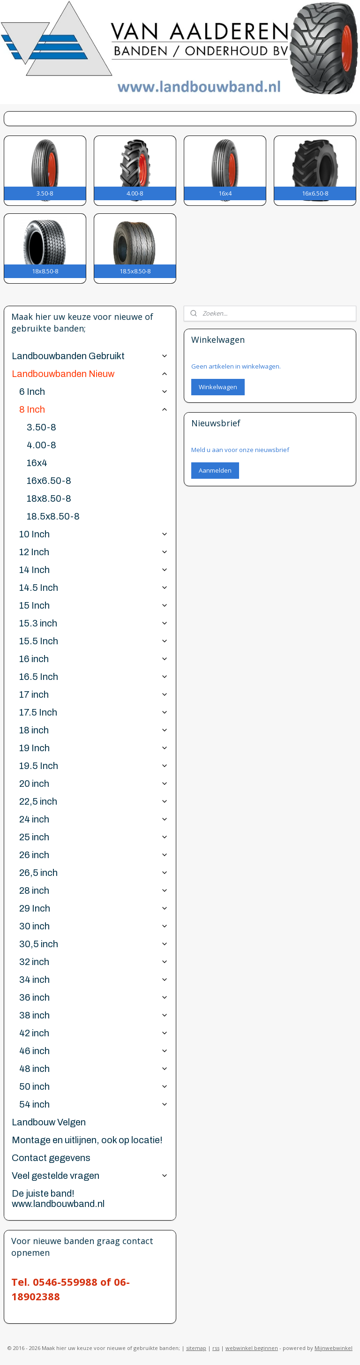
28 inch (93, 890)
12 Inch (93, 552)
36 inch (93, 997)
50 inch (93, 1086)
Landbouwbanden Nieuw (90, 374)
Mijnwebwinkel (333, 1347)
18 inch (93, 730)
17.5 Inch (93, 712)
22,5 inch (93, 801)
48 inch (93, 1068)
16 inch (93, 659)
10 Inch (93, 534)
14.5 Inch (93, 587)
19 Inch (93, 748)
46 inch (93, 1051)
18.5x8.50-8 (53, 516)
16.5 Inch (93, 676)
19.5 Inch (93, 766)
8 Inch (93, 409)
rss (215, 1347)
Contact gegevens (51, 1158)
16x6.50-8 (49, 480)
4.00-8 (41, 445)
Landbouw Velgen (49, 1122)
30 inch (93, 926)
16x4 (37, 463)
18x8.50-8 (49, 498)
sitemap (196, 1347)
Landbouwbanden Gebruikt (90, 356)
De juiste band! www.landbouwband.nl (58, 1198)
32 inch (93, 962)
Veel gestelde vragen (90, 1175)
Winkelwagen (218, 387)
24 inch (93, 819)
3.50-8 (41, 427)
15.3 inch (93, 623)
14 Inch (93, 570)
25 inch (93, 837)
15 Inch (93, 605)
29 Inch (93, 908)
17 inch (93, 694)
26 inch (93, 855)
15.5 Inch (93, 641)
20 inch (93, 783)
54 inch (93, 1104)
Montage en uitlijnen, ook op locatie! (87, 1140)
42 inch (93, 1033)
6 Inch (93, 391)
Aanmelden (215, 470)
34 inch (93, 979)
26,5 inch (93, 872)
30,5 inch (93, 944)
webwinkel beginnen (251, 1347)
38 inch (93, 1015)
